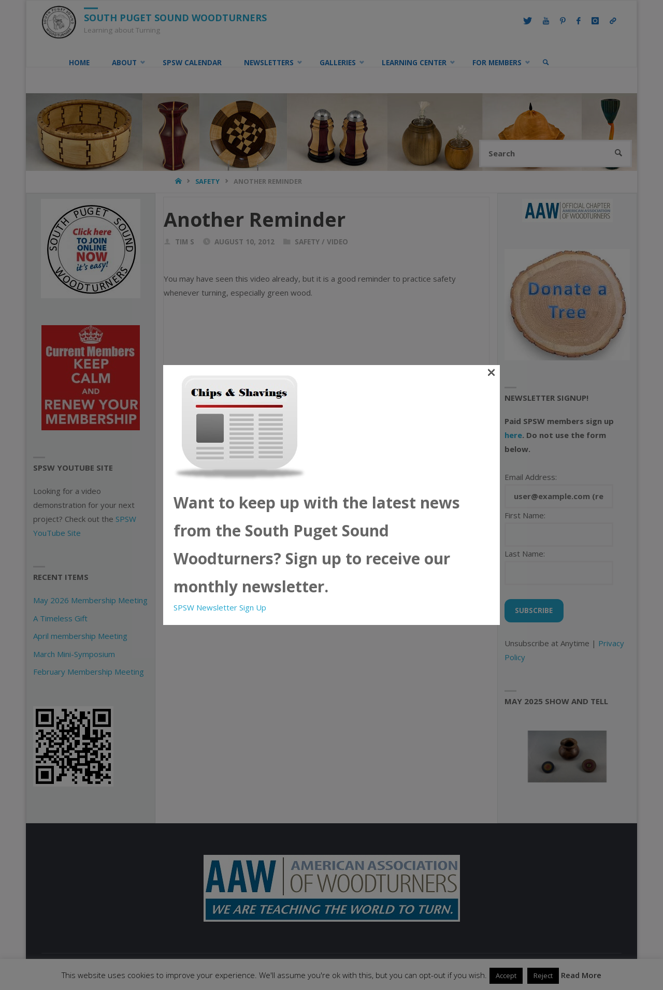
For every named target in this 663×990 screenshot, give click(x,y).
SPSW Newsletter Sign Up (220, 607)
